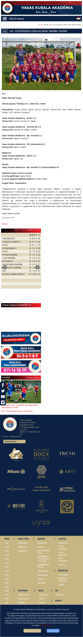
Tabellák (61, 584)
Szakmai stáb (63, 543)
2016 (7, 587)
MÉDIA (40, 590)
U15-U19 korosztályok (63, 547)
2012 (7, 602)
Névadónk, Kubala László (44, 551)
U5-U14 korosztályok (63, 553)
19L (34, 230)
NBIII (16, 230)
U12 (5, 31)
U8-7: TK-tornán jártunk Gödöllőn (17, 411)
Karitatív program (24, 598)
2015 (7, 591)
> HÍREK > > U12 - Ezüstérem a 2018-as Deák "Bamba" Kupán (59, 24)
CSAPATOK (62, 538)
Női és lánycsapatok (63, 559)
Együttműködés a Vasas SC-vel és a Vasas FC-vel (44, 558)
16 (22, 230)
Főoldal (40, 24)
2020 (7, 571)
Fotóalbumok (43, 594)
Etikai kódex (42, 583)
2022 (7, 563)
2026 (7, 547)
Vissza (4, 224)
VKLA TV (41, 598)
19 (18, 230)
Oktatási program (23, 594)
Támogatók (10, 441)
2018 (50, 24)
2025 (7, 551)
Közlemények (22, 547)
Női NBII (30, 230)
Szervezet (41, 547)
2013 (7, 599)
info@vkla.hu (15, 436)
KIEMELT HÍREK (23, 538)
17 (20, 230)
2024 (7, 555)
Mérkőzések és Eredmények (63, 579)
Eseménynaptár (64, 574)
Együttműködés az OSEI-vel (43, 565)
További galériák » (33, 377)
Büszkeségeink (43, 575)
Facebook (42, 602)
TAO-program (60, 594)
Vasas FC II (62, 564)
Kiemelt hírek (22, 543)
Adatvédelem (45, 625)
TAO (56, 590)
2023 (7, 559)
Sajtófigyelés (22, 551)
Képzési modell (43, 571)
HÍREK (7, 538)
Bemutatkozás (42, 543)
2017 (7, 583)
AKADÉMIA (41, 538)
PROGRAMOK (23, 590)
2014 (7, 595)
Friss (6, 543)
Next (37, 267)
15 (24, 230)
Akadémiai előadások (21, 603)
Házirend (41, 579)
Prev (4, 267)
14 (26, 230)
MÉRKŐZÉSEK (63, 570)
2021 (7, 567)
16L (36, 230)
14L (39, 230)
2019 (7, 575)
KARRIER (58, 600)
